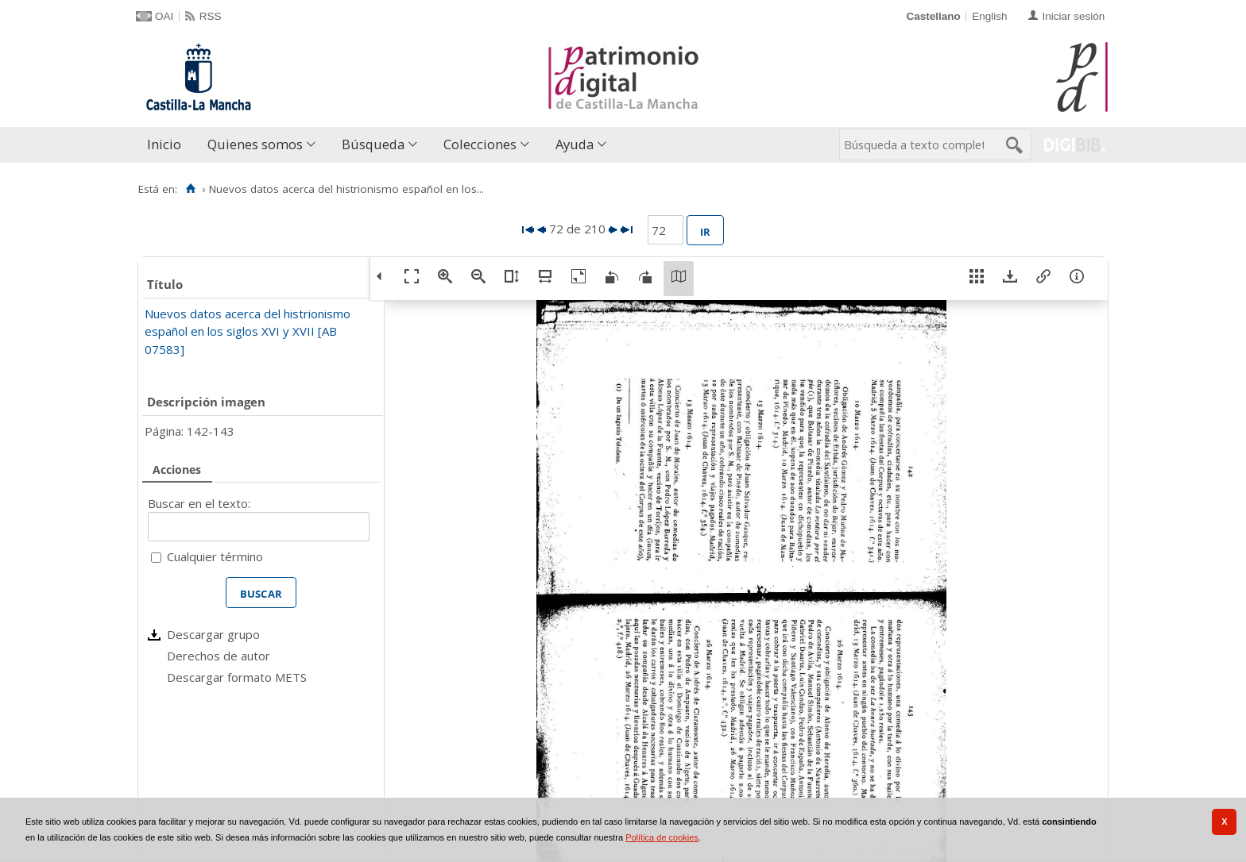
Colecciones (480, 144)
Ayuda (574, 144)
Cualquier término (215, 556)
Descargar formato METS (237, 677)
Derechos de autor (218, 656)
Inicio (164, 144)
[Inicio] (190, 188)
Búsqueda (373, 144)
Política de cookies (661, 837)
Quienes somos (255, 144)
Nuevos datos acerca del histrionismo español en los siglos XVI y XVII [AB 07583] (247, 331)
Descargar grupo (213, 634)
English (989, 16)
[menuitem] (168, 145)
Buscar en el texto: (199, 503)
